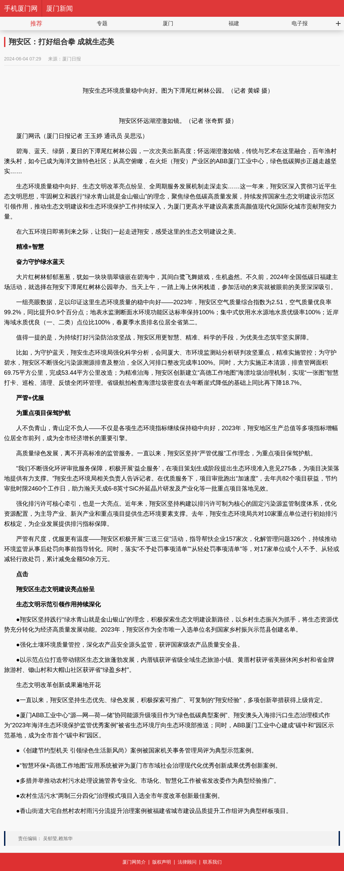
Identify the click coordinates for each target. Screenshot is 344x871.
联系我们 (212, 862)
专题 (102, 23)
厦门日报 (71, 58)
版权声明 (161, 862)
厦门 (168, 23)
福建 (233, 23)
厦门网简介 (134, 862)
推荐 (36, 23)
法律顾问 (187, 862)
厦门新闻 (59, 8)
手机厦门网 (21, 8)
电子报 (300, 23)
